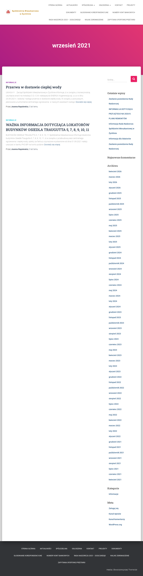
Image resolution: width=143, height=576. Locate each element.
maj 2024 (113, 290)
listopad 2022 (115, 382)
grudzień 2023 (115, 312)
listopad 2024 (115, 258)
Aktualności (72, 5)
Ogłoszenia (105, 5)
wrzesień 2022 (115, 393)
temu (33, 106)
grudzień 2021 (115, 442)
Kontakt (119, 5)
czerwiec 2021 (115, 474)
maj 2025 (113, 225)
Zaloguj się (114, 508)
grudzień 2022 (115, 377)
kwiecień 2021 (115, 480)
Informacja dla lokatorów (120, 139)
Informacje (11, 82)
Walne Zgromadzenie (94, 20)
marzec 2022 (114, 425)
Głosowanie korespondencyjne (94, 12)
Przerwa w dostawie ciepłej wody (34, 87)
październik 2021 (116, 452)
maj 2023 (113, 350)
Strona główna (55, 5)
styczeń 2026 (115, 188)
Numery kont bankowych (124, 12)
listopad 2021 (115, 447)
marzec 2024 (114, 296)
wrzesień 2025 (115, 209)
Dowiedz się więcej (84, 102)
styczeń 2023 (115, 371)
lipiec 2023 (114, 339)
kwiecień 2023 (115, 355)
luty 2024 (113, 301)
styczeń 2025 (115, 247)
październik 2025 (116, 204)
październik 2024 (116, 263)
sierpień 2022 (115, 398)
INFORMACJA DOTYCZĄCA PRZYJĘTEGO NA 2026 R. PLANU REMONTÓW (121, 114)
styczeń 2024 (115, 307)
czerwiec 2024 (115, 285)
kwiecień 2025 (115, 231)
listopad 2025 (115, 198)
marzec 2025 (114, 236)
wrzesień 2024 (115, 269)
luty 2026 (113, 182)
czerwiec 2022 (115, 409)
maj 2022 (113, 415)
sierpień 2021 (115, 463)
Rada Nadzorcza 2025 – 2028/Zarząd (65, 20)
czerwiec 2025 (115, 220)
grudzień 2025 (115, 193)
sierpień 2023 (115, 334)
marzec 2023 (114, 361)
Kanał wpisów (115, 514)
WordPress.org (115, 524)
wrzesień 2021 (115, 458)
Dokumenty (71, 12)
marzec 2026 (114, 177)
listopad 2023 (115, 317)
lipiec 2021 (114, 469)
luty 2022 (113, 431)
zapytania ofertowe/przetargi (121, 20)
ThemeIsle (132, 570)
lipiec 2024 (114, 279)
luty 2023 (113, 366)
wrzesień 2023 (115, 328)
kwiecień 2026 (115, 171)
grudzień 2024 (115, 252)
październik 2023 (116, 323)
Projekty (131, 5)
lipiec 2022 (114, 404)
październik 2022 (116, 388)
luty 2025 (113, 242)
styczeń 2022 (115, 436)
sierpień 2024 (115, 274)
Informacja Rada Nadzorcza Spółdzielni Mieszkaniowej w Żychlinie (121, 128)
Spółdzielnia (88, 5)
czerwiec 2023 (115, 344)
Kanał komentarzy (117, 519)
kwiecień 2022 (115, 420)
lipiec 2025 (114, 215)
